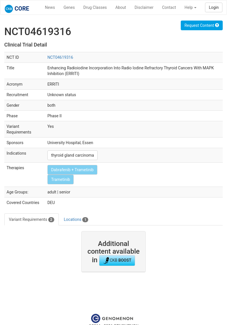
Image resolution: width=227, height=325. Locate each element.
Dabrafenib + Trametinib (72, 169)
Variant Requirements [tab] (31, 219)
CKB (117, 260)
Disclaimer (143, 7)
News (50, 7)
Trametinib (60, 179)
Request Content (201, 25)
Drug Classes (95, 7)
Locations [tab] (76, 219)
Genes (69, 7)
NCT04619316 (60, 57)
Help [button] (190, 7)
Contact (169, 7)
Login (214, 7)
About (120, 7)
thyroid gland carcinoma (72, 155)
